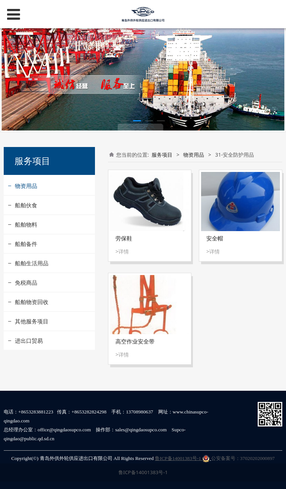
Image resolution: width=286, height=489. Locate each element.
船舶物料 (26, 224)
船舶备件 (26, 243)
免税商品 (26, 282)
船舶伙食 (26, 205)
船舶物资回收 (31, 302)
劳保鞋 (123, 238)
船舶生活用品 (31, 263)
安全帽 (214, 238)
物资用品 (26, 185)
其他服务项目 (31, 321)
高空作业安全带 (135, 341)
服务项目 (162, 154)
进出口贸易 (29, 340)
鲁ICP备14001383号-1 (182, 458)
